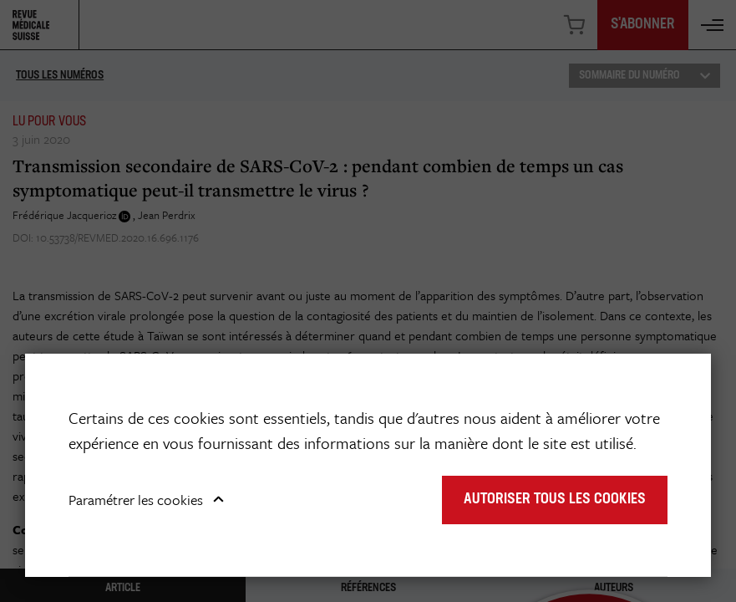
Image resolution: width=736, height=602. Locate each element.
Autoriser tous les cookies (555, 500)
